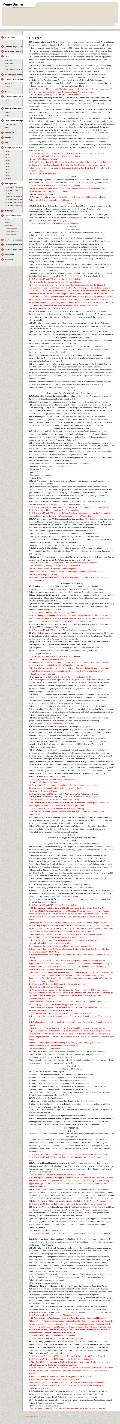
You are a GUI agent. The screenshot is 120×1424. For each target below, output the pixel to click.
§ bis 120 (7, 160)
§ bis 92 (7, 157)
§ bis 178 (7, 166)
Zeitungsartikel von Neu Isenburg (13, 203)
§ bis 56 (7, 154)
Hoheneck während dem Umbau (13, 69)
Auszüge (7, 112)
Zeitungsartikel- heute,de (12, 191)
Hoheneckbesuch (10, 60)
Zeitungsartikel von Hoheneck (13, 200)
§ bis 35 (7, 151)
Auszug (7, 100)
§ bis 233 (7, 172)
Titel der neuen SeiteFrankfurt (13, 206)
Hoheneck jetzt (9, 63)
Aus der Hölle (9, 194)
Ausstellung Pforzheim (12, 232)
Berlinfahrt (8, 223)
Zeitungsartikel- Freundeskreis (13, 188)
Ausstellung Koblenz (11, 229)
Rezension (8, 86)
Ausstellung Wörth (10, 235)
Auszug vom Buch (10, 125)
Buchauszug (8, 83)
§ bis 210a (8, 169)
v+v (6, 66)
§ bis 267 (7, 175)
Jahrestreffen (9, 226)
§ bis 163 (7, 163)
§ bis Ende (8, 178)
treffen (7, 220)
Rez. (6, 103)
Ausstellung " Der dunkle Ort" (13, 197)
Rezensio (7, 128)
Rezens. (7, 115)
